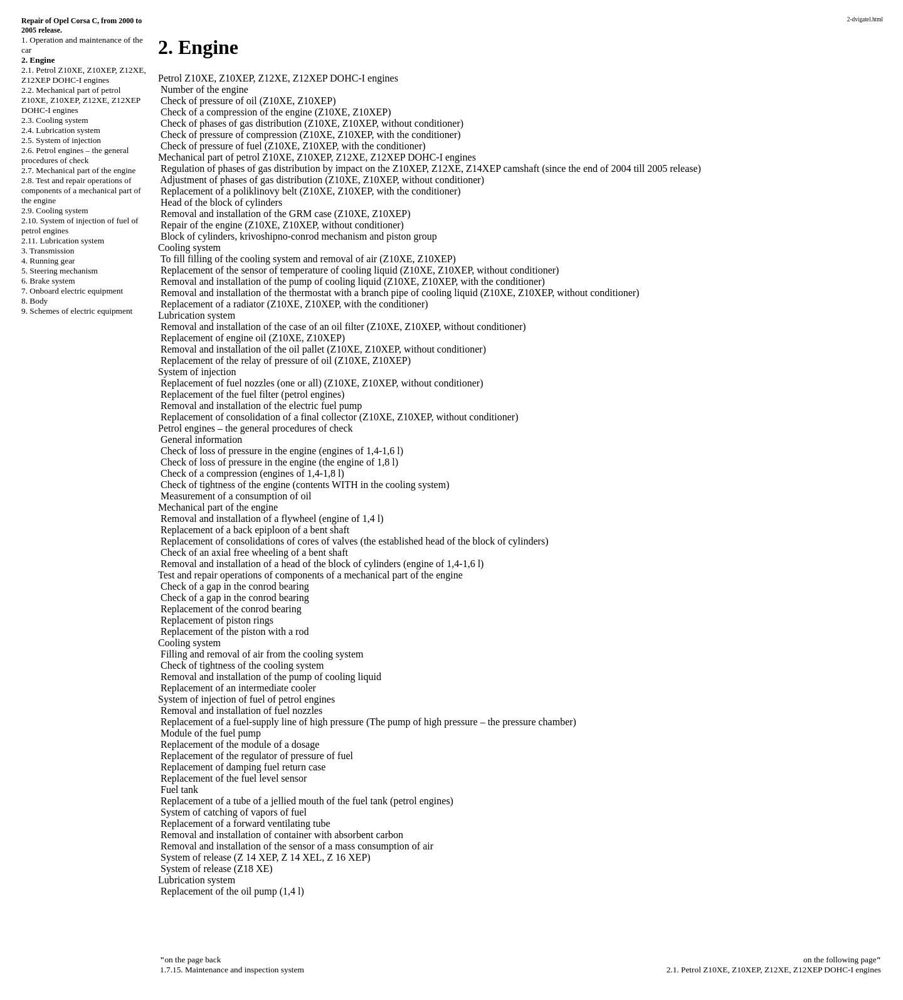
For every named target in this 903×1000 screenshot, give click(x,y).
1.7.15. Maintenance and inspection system (232, 969)
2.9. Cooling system (54, 210)
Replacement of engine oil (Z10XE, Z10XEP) (253, 337)
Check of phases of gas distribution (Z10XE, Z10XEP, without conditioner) (312, 123)
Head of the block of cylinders (221, 202)
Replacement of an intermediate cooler (238, 688)
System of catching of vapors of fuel (234, 812)
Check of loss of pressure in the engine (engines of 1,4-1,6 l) (282, 450)
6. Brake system (48, 280)
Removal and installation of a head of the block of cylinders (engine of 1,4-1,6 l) (322, 563)
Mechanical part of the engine (218, 507)
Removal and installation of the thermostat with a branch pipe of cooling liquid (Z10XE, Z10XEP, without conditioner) (400, 292)
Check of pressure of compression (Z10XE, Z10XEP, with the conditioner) (311, 134)
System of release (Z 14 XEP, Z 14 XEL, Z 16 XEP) (266, 857)
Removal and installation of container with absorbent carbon (282, 834)
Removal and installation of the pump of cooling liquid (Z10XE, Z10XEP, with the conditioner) (353, 281)
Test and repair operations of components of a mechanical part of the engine (310, 575)
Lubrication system (196, 315)
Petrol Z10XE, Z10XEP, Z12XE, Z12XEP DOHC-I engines (278, 78)
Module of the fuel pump (211, 733)
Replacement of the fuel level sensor (234, 778)
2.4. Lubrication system (60, 130)
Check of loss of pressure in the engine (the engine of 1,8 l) (279, 462)
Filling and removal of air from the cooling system (262, 654)
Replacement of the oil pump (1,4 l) (232, 891)
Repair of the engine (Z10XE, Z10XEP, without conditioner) (282, 225)
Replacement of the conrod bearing (231, 609)
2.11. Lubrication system (62, 240)
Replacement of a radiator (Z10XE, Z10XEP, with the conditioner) (294, 304)
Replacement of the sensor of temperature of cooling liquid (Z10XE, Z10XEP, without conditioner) (360, 270)
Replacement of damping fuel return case (243, 767)
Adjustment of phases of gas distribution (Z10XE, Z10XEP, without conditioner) (322, 179)
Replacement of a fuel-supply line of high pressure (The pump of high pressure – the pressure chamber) (368, 721)
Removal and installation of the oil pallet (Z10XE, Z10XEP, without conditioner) (323, 349)
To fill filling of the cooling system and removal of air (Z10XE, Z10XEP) (308, 258)
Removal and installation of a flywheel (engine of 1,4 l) (272, 518)
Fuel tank (179, 789)
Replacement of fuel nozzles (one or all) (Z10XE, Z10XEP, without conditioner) (322, 383)
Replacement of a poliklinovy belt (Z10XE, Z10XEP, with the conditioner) (311, 191)
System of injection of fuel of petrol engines (246, 699)
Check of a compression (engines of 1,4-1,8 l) (252, 473)
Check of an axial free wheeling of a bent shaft (254, 552)
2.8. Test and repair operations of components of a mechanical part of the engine (81, 190)
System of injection (197, 371)
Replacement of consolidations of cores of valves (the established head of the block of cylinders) (354, 541)
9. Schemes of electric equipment (76, 311)
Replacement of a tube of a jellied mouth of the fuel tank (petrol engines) (307, 800)
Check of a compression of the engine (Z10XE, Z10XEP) (276, 112)
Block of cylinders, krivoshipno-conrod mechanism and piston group (299, 236)
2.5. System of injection (61, 140)
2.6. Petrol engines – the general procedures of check (75, 155)
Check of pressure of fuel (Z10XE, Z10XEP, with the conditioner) (293, 146)
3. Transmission (47, 250)
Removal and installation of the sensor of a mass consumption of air (297, 846)
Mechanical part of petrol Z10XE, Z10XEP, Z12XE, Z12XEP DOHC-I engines (317, 157)
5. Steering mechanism (59, 270)
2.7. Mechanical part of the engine (78, 170)
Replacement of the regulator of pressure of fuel (257, 755)
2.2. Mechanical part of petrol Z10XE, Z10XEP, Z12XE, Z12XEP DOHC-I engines (80, 100)
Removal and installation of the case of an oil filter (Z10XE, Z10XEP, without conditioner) (343, 326)
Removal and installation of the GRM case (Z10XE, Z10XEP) (286, 213)
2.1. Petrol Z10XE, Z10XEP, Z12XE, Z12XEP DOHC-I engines (83, 75)
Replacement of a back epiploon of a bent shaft (255, 529)
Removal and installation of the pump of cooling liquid (271, 676)
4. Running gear (48, 260)
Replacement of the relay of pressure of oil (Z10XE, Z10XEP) (286, 360)
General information (201, 439)
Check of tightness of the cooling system (242, 665)
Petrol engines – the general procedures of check (255, 428)
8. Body (34, 301)
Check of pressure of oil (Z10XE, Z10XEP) (248, 100)
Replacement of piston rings (217, 620)
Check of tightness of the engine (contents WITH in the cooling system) (305, 484)
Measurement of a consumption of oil (236, 496)
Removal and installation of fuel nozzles (241, 710)
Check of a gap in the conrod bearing (235, 586)
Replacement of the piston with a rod (235, 631)
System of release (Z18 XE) (217, 868)
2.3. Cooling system (54, 120)
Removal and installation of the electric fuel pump (261, 405)
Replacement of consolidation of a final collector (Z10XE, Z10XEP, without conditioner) (340, 417)
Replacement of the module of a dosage (240, 744)
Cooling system (189, 247)
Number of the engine (204, 89)
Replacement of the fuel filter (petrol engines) (252, 394)
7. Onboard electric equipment (72, 290)
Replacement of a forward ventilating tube (245, 823)
